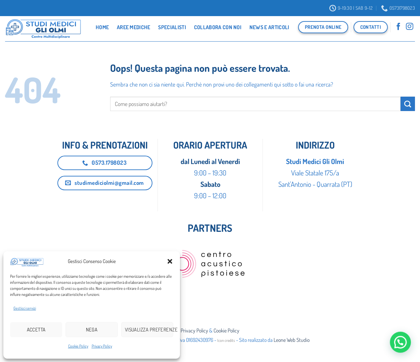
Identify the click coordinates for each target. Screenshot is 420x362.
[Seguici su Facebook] (398, 27)
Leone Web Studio (292, 340)
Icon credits (226, 340)
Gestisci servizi (24, 308)
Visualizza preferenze (149, 329)
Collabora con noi (217, 27)
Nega (92, 329)
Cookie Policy (78, 346)
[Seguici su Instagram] (409, 27)
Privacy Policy (102, 346)
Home (102, 27)
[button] (170, 261)
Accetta (36, 329)
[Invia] (408, 104)
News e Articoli (269, 27)
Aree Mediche (133, 27)
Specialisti (172, 27)
